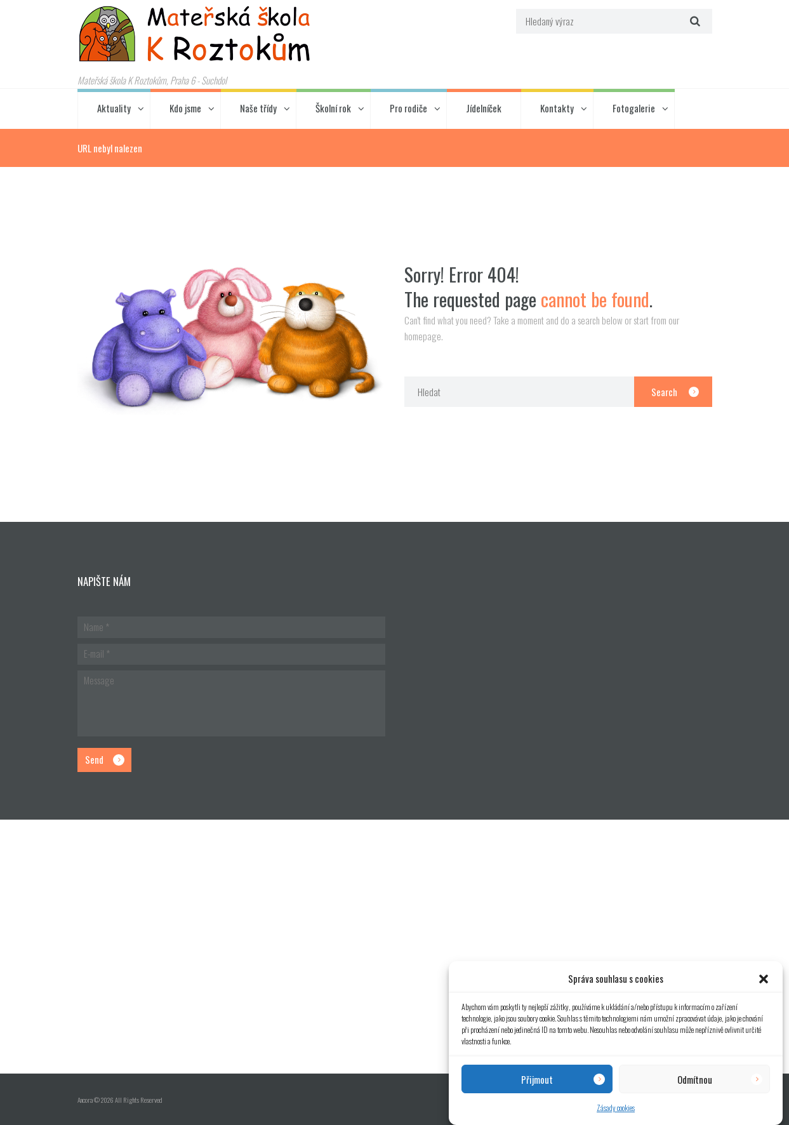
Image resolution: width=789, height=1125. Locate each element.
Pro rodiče (408, 108)
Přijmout (537, 1079)
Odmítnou (694, 1079)
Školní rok (333, 108)
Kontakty (557, 108)
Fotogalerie (634, 108)
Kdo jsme (185, 108)
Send (94, 759)
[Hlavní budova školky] (394, 947)
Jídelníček (483, 108)
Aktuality (114, 108)
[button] (763, 979)
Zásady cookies (616, 1107)
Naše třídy (258, 108)
